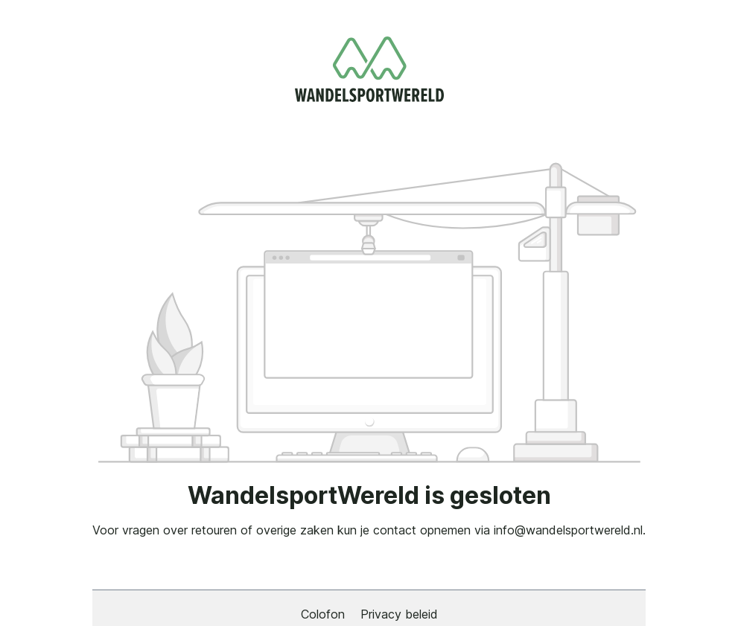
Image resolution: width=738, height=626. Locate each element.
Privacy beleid (399, 614)
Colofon (325, 614)
